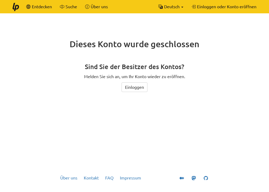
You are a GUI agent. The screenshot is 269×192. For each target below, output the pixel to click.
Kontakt (91, 177)
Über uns (68, 177)
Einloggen (134, 87)
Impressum (130, 177)
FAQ (109, 177)
